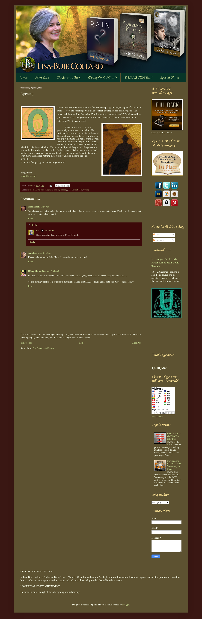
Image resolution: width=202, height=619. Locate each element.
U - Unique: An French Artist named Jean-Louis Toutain (165, 262)
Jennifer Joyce (35, 253)
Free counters (157, 416)
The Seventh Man (68, 78)
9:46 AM (46, 253)
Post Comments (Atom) (43, 348)
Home (23, 78)
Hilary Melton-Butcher (39, 271)
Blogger (125, 605)
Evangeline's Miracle (102, 78)
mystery (57, 190)
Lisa (32, 185)
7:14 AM (45, 207)
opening (64, 190)
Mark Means (34, 207)
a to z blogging (34, 190)
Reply (30, 218)
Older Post (136, 343)
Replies (34, 225)
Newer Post (26, 343)
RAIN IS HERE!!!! (138, 78)
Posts (156, 235)
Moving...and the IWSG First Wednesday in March (174, 465)
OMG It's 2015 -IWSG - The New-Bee (174, 436)
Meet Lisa (42, 78)
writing (86, 190)
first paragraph (47, 190)
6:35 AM (55, 271)
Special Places (169, 78)
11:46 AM (49, 230)
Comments (159, 240)
